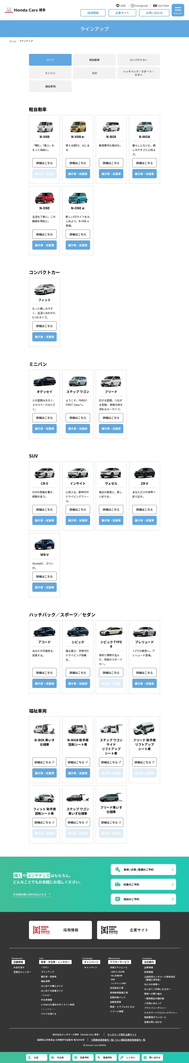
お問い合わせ (154, 13)
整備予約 (104, 1057)
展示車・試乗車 (77, 174)
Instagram (139, 5)
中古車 (57, 1057)
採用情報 (93, 13)
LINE (121, 5)
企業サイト (122, 13)
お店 (33, 1057)
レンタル (127, 1057)
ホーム (12, 40)
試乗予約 (81, 1057)
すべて (50, 60)
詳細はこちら (44, 163)
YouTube (161, 5)
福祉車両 (50, 86)
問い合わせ (152, 1057)
